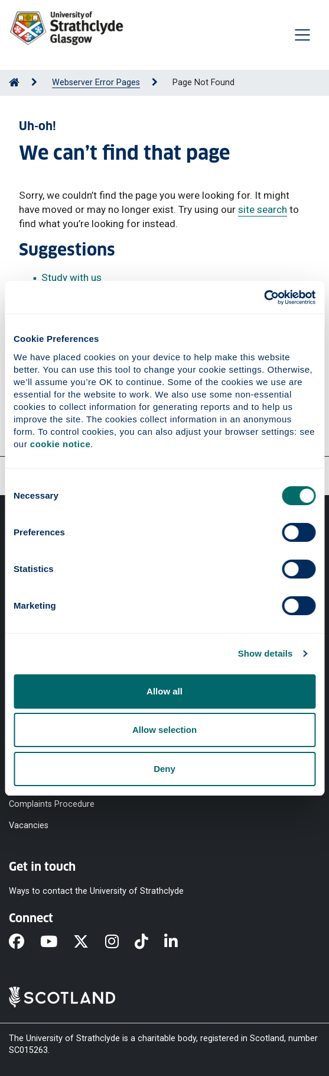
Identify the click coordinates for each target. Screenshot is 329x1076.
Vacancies (28, 825)
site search (262, 209)
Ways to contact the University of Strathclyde (96, 891)
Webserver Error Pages (96, 82)
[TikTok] (149, 942)
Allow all (164, 691)
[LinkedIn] (179, 942)
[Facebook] (24, 942)
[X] (89, 942)
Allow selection (164, 730)
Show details (265, 653)
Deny (164, 769)
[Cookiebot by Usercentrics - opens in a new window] (263, 297)
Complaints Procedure (52, 804)
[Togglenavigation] (302, 35)
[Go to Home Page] (14, 82)
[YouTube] (56, 942)
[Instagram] (120, 942)
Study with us (71, 277)
